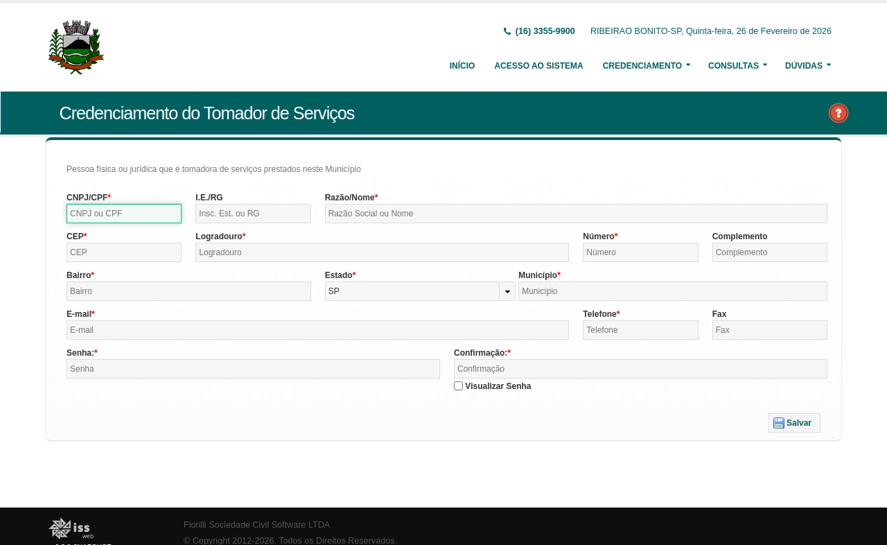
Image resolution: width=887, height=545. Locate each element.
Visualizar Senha (498, 386)
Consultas (733, 66)
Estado (339, 275)
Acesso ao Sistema (538, 66)
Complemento (740, 236)
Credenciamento (642, 66)
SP (334, 291)
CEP (75, 236)
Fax (719, 314)
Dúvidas (804, 66)
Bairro (79, 275)
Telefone (599, 314)
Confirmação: (480, 353)
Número (598, 236)
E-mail (79, 314)
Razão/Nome (350, 197)
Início (462, 66)
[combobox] (420, 291)
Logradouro (218, 236)
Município (537, 275)
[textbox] (124, 213)
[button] (794, 423)
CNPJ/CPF (87, 197)
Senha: (80, 353)
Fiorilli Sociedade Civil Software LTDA (257, 525)
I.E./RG (208, 197)
